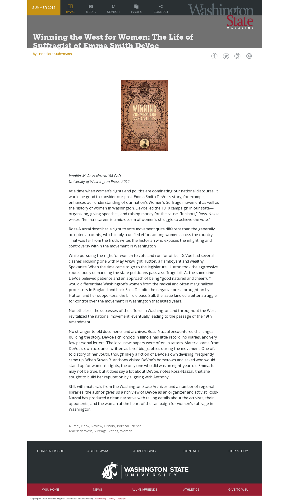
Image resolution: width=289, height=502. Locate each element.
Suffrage (100, 431)
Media (91, 9)
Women (126, 431)
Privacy (111, 498)
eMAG (70, 9)
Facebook (214, 57)
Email (249, 57)
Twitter (225, 57)
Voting (113, 431)
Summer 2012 (43, 7)
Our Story (238, 451)
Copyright (121, 498)
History (109, 426)
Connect (160, 9)
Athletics (191, 489)
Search (113, 9)
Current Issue (50, 451)
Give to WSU (238, 489)
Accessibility (100, 498)
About (97, 451)
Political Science (129, 426)
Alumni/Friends (144, 489)
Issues (136, 9)
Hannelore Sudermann (54, 53)
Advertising (144, 451)
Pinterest (237, 57)
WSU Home (50, 489)
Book (85, 426)
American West (80, 431)
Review (96, 426)
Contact (191, 451)
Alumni (74, 426)
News (97, 489)
